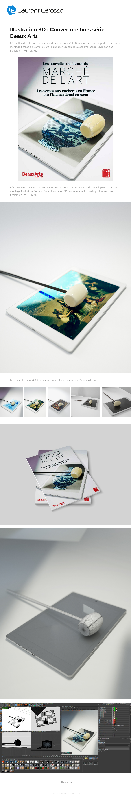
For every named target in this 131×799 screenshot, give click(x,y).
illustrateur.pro (74, 793)
